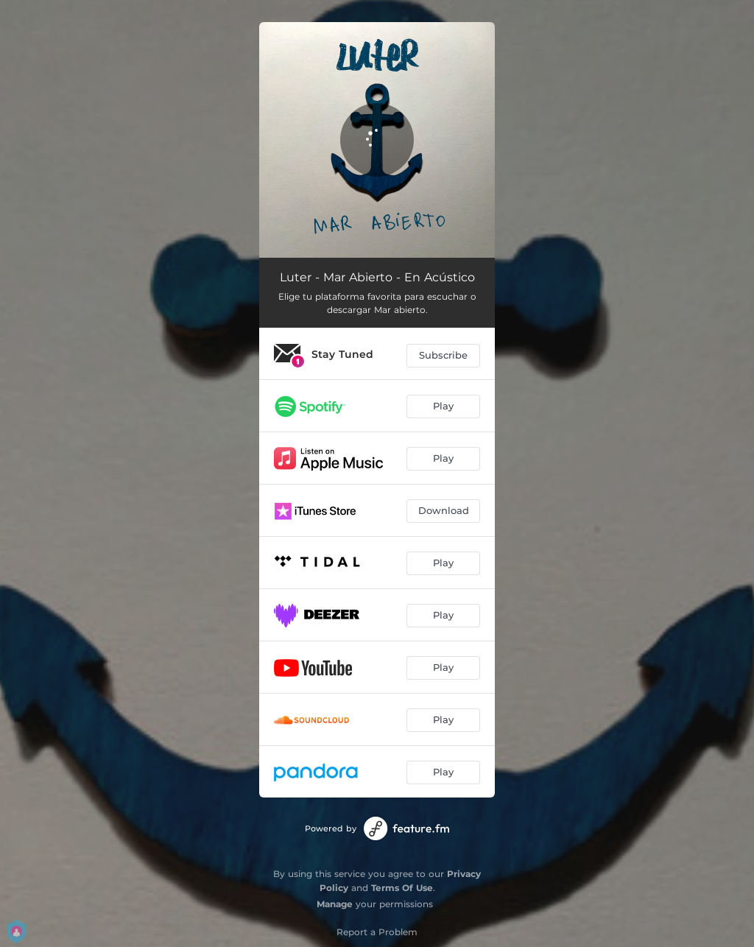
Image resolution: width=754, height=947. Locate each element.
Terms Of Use (402, 887)
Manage (335, 903)
